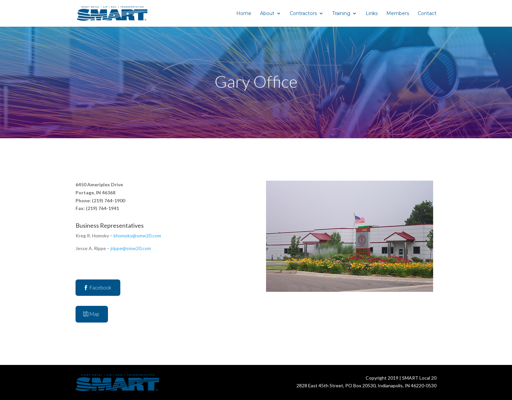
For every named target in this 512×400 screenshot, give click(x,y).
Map (94, 314)
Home (243, 13)
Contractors (303, 13)
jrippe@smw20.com (131, 248)
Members (397, 13)
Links (372, 13)
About (267, 13)
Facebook (100, 287)
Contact (427, 13)
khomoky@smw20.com (137, 235)
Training (341, 13)
